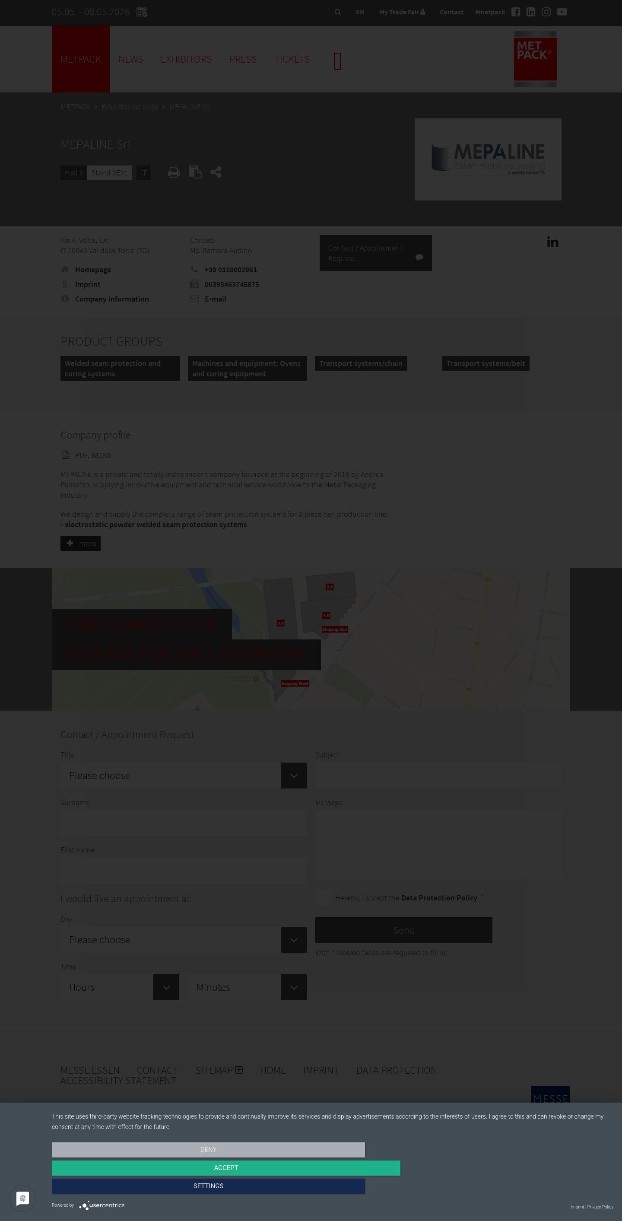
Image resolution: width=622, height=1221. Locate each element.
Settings (529, 1189)
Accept (333, 1189)
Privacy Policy (600, 1207)
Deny (136, 1189)
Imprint (577, 1207)
